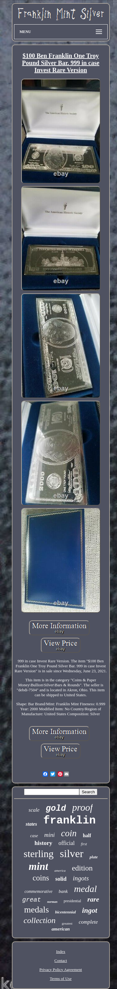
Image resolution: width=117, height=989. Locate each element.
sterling (39, 853)
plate (94, 857)
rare (93, 899)
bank (63, 891)
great (31, 899)
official (67, 843)
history (43, 843)
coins (40, 878)
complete (88, 922)
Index (61, 951)
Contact (60, 960)
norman (52, 901)
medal (85, 889)
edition (82, 868)
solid (60, 879)
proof (82, 807)
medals (36, 909)
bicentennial (65, 912)
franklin (69, 820)
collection (39, 920)
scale (34, 810)
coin (69, 833)
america (60, 870)
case (34, 835)
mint (38, 866)
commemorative (38, 891)
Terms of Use (61, 978)
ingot (89, 910)
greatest (67, 923)
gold (56, 808)
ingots (81, 878)
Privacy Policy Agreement (60, 969)
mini (49, 835)
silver (72, 853)
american (60, 928)
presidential (72, 901)
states (31, 824)
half (87, 835)
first (84, 844)
